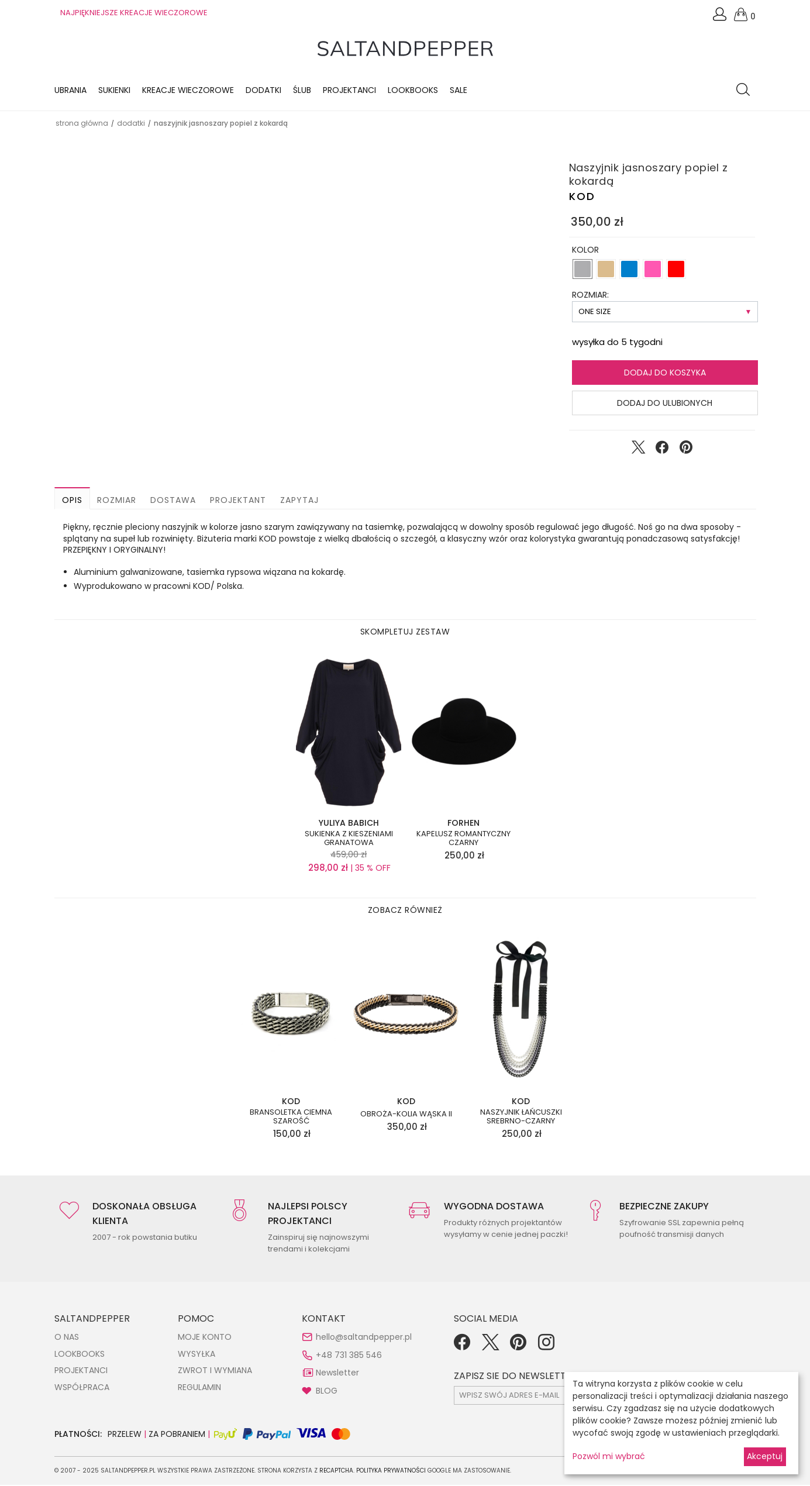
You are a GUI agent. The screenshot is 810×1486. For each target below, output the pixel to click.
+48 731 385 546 (349, 1356)
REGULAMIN (199, 1388)
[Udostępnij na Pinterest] (686, 451)
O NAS (66, 1338)
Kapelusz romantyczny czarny (463, 839)
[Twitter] (490, 1347)
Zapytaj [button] (299, 501)
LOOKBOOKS (413, 90)
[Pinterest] (518, 1347)
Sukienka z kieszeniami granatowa (349, 839)
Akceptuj (765, 1456)
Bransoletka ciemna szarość (291, 1117)
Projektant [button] (238, 501)
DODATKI (131, 124)
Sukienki (114, 90)
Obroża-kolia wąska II (406, 1114)
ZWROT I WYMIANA (215, 1371)
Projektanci (349, 90)
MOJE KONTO (205, 1338)
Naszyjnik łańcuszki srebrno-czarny (521, 1117)
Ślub (302, 90)
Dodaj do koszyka (665, 374)
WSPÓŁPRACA (81, 1388)
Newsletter (337, 1374)
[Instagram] (546, 1347)
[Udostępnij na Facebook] (662, 451)
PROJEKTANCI (81, 1371)
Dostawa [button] (173, 501)
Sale (458, 90)
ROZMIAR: (590, 296)
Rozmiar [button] (116, 501)
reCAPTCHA (336, 1471)
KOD (582, 197)
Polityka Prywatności (391, 1471)
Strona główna (82, 124)
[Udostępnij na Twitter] (638, 451)
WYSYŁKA (196, 1355)
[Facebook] (462, 1347)
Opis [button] (72, 501)
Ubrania (70, 90)
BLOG (326, 1392)
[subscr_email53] (556, 1396)
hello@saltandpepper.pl (364, 1338)
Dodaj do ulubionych (664, 404)
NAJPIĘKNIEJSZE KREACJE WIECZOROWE (134, 12)
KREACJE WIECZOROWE (188, 90)
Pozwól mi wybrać (609, 1456)
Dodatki (263, 90)
